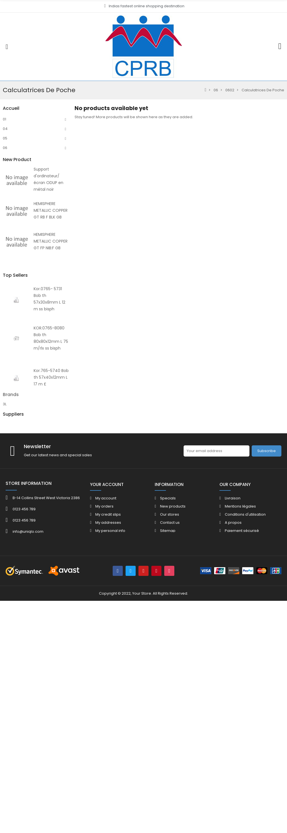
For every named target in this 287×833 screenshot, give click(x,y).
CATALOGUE (13, 347)
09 (5, 157)
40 (5, 328)
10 (4, 166)
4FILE (7, 648)
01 (4, 119)
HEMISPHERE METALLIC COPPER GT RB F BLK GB (51, 440)
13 (4, 233)
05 (5, 138)
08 (5, 214)
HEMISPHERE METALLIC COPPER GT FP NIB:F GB (51, 471)
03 (5, 195)
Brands (11, 625)
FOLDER (9, 357)
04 (5, 128)
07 (5, 205)
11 (4, 176)
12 (4, 224)
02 (5, 186)
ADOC (8, 661)
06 (5, 147)
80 (5, 243)
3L (4, 634)
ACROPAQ (12, 654)
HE (5, 252)
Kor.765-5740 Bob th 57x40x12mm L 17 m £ (51, 597)
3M (5, 641)
